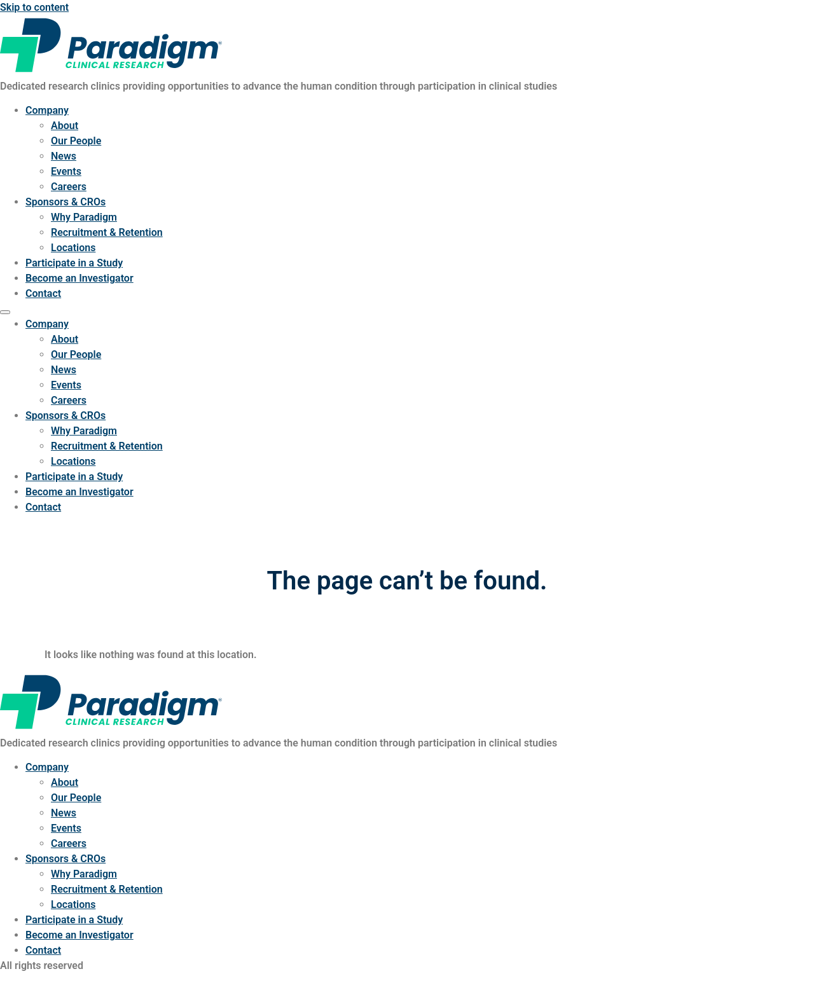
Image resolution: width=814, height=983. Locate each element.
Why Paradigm (84, 217)
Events (66, 171)
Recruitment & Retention (107, 232)
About (64, 126)
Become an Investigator (79, 278)
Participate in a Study (74, 263)
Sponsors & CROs (65, 202)
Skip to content (34, 7)
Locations (73, 248)
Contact (43, 293)
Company (47, 110)
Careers (68, 187)
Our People (76, 141)
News (63, 156)
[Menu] (5, 312)
